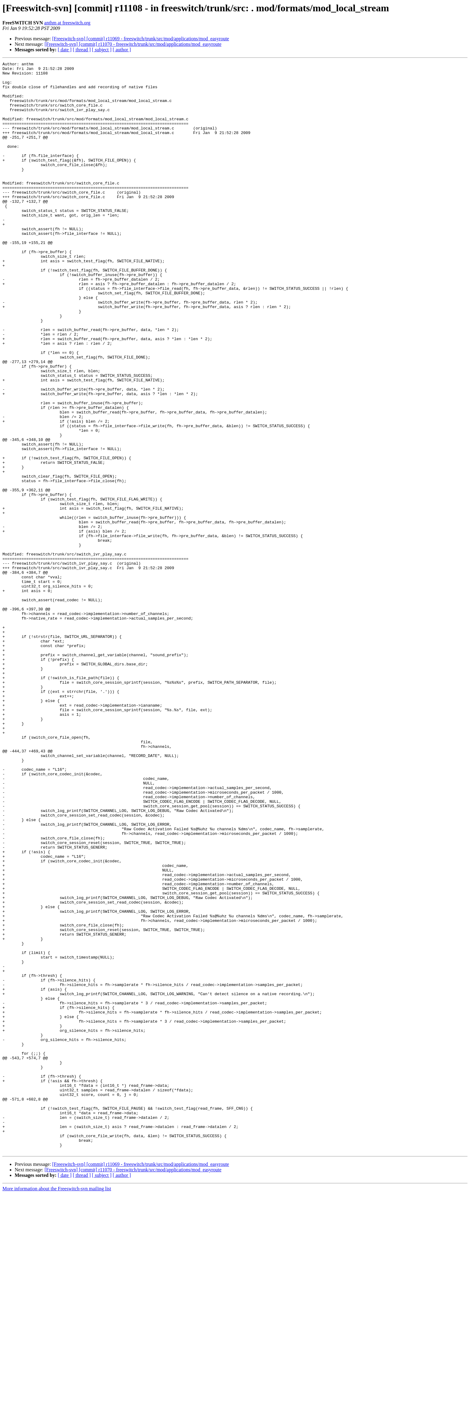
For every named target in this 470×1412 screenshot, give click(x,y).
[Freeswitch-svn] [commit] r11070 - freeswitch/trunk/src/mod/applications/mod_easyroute (133, 44)
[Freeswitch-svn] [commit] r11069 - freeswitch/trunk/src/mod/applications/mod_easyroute (140, 38)
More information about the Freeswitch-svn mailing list (56, 1406)
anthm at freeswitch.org (67, 22)
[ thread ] (82, 49)
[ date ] (65, 49)
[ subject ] (102, 49)
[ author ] (122, 49)
